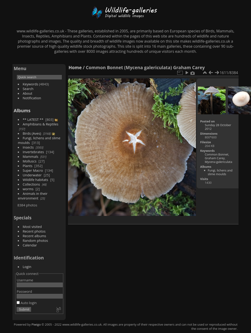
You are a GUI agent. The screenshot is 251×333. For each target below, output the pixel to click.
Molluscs (30, 161)
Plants (27, 165)
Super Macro (33, 170)
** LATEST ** (33, 119)
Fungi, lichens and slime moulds (220, 172)
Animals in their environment (32, 195)
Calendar (30, 245)
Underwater (32, 175)
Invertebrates (33, 151)
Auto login (27, 302)
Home (75, 67)
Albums (22, 110)
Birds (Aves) (32, 133)
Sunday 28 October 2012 (218, 127)
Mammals (30, 156)
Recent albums (34, 235)
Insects (28, 147)
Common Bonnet (216, 154)
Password (24, 291)
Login (27, 266)
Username (25, 280)
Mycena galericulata (218, 162)
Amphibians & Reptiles (40, 124)
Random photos (35, 240)
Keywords (30, 84)
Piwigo (36, 324)
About (27, 93)
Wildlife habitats (35, 179)
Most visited (32, 226)
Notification (32, 98)
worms (28, 189)
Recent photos (34, 231)
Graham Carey (215, 158)
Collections (31, 184)
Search (28, 88)
